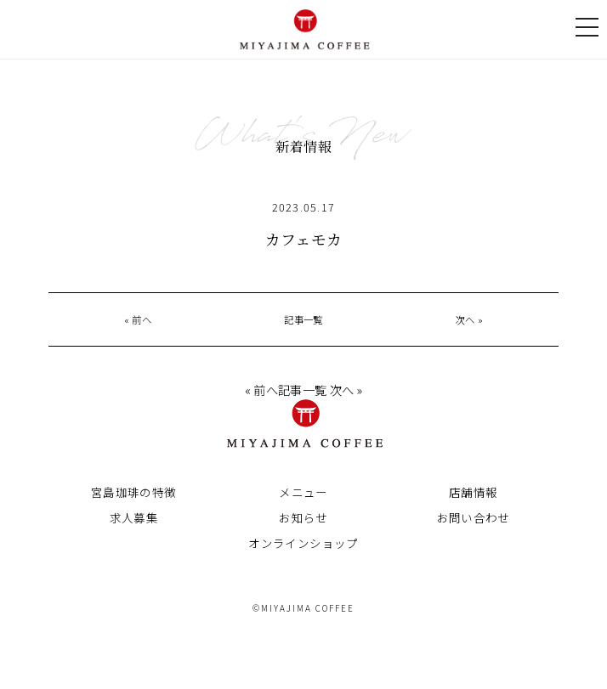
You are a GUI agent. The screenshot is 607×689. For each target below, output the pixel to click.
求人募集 (134, 520)
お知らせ (303, 520)
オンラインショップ (303, 546)
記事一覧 (303, 319)
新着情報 (303, 146)
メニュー (303, 495)
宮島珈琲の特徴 (133, 495)
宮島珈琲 (304, 25)
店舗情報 (473, 495)
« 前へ (137, 319)
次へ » (469, 319)
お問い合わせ (473, 520)
